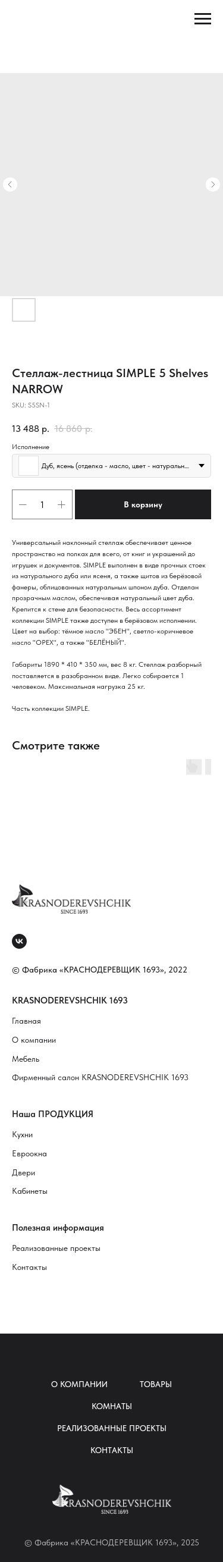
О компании (34, 1040)
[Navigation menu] (202, 19)
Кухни (22, 1134)
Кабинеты (30, 1191)
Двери (23, 1172)
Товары (156, 1384)
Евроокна (29, 1153)
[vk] (19, 941)
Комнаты (112, 1406)
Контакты (29, 1267)
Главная (26, 1020)
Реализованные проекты (56, 1248)
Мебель (25, 1059)
